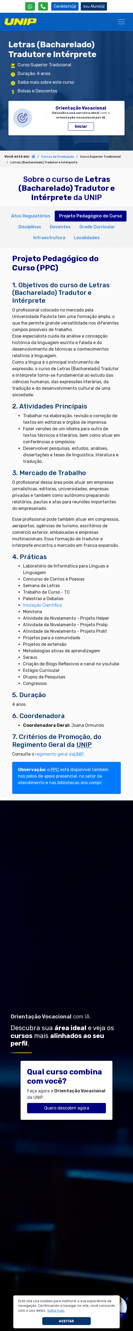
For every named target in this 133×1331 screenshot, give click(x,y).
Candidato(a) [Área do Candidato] (65, 6)
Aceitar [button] (66, 1321)
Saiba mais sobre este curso (46, 82)
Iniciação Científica (42, 605)
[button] (56, 1310)
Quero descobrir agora (66, 1108)
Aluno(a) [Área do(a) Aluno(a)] (94, 6)
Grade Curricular (97, 226)
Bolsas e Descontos (37, 90)
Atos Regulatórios (30, 216)
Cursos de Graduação (57, 156)
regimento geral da (59, 754)
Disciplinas (29, 226)
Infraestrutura (49, 237)
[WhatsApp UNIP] (30, 6)
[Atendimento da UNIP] (43, 6)
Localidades (87, 237)
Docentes (60, 226)
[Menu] (121, 22)
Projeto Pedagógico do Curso (90, 216)
